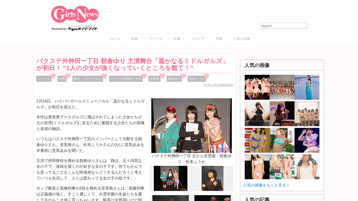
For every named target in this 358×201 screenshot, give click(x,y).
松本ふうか (196, 78)
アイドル (155, 39)
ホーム (115, 39)
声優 (218, 39)
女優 (176, 39)
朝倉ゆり (174, 78)
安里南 (154, 78)
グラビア (197, 39)
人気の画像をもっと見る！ (266, 185)
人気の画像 (241, 39)
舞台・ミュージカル (88, 78)
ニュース (44, 78)
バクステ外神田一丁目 (125, 78)
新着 (134, 39)
